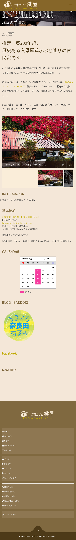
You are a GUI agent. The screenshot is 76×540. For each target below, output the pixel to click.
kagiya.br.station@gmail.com (17, 223)
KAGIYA (34, 536)
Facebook (9, 353)
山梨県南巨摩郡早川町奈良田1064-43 (20, 217)
